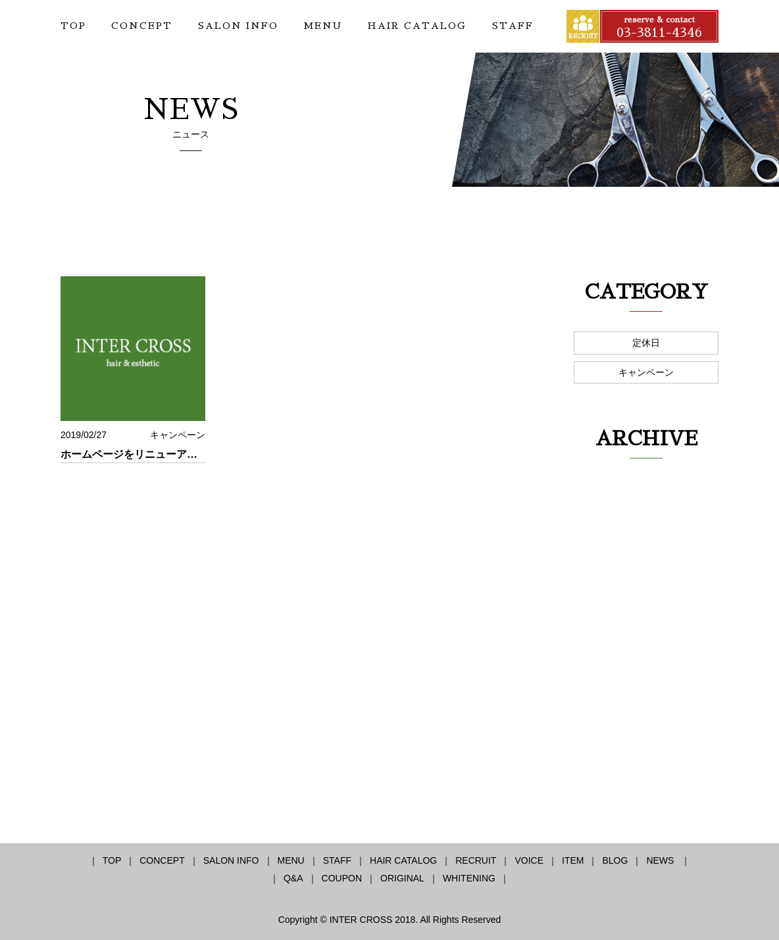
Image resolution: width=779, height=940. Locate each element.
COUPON (342, 878)
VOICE (529, 860)
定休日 (646, 342)
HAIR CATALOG (416, 25)
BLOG (615, 860)
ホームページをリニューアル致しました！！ (166, 454)
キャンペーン (646, 372)
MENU (322, 25)
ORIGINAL (402, 878)
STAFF (513, 25)
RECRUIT (475, 860)
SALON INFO (238, 25)
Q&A (293, 878)
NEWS (661, 860)
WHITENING (469, 878)
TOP (73, 25)
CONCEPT (141, 25)
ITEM (573, 860)
